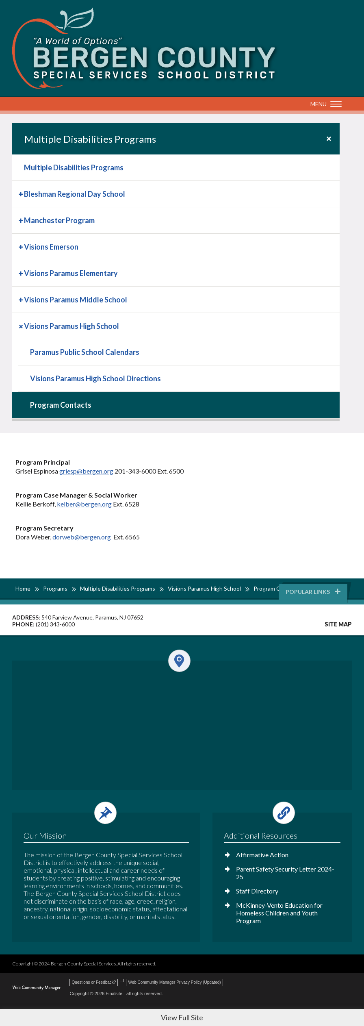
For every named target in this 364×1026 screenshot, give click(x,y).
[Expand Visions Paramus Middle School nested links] (21, 299)
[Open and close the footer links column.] (282, 813)
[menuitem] (176, 167)
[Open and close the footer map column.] (181, 661)
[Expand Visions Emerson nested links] (21, 246)
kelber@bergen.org (84, 504)
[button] (324, 104)
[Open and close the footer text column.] (105, 813)
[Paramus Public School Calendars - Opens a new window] (179, 352)
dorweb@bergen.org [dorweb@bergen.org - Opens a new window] (82, 537)
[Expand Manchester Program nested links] (21, 219)
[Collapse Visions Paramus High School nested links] (21, 325)
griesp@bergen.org (86, 471)
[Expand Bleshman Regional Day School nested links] (21, 193)
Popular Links (314, 591)
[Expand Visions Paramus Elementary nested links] (21, 272)
